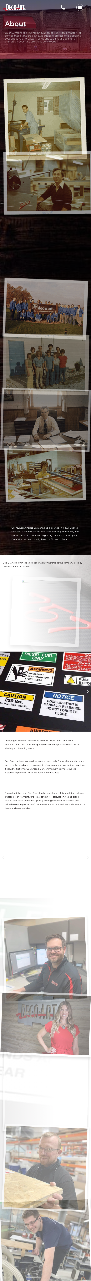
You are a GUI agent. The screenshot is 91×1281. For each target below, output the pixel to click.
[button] (79, 7)
